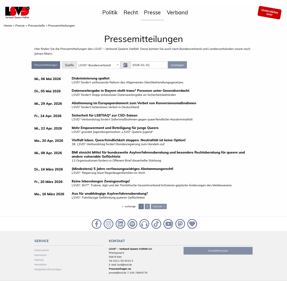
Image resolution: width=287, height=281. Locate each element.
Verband (177, 12)
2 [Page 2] (147, 206)
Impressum (40, 254)
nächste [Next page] (160, 206)
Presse (152, 12)
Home (8, 25)
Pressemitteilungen (61, 25)
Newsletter (40, 264)
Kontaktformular (218, 250)
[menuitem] (110, 12)
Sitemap (39, 259)
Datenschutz (41, 250)
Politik (110, 12)
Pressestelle (36, 25)
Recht (131, 12)
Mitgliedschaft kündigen (47, 269)
